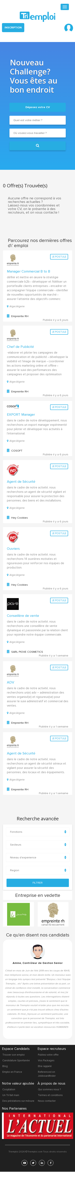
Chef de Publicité (20, 346)
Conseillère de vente (23, 615)
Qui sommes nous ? (49, 1089)
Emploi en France (12, 1072)
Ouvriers (13, 548)
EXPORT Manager (21, 414)
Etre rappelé (45, 1066)
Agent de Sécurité (21, 481)
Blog (5, 1066)
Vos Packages (46, 1060)
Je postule (59, 256)
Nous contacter (47, 1101)
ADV (10, 682)
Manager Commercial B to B (28, 271)
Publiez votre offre (48, 1054)
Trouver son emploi (13, 1054)
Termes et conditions (50, 1095)
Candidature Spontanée (16, 1060)
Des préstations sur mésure (18, 1101)
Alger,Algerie (16, 306)
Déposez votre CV (37, 107)
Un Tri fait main (10, 1095)
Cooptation (8, 1089)
